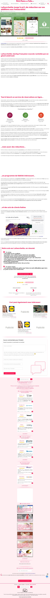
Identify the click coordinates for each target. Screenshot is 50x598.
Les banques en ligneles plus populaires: (25, 463)
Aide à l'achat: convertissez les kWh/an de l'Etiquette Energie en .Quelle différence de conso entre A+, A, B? (25, 387)
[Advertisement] (25, 312)
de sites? (25, 433)
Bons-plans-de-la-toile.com (24, 563)
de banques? (25, 485)
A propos (16, 584)
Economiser (34, 3)
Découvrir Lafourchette (25, 273)
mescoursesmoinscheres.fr (30, 573)
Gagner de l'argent (25, 3)
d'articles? (25, 558)
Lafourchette (48, 35)
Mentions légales (21, 584)
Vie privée (27, 584)
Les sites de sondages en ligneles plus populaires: (25, 392)
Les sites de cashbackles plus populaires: (25, 437)
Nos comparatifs (15, 3)
